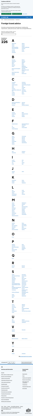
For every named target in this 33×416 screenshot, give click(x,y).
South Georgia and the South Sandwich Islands (16, 284)
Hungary (23, 152)
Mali (22, 205)
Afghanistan (14, 43)
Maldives (13, 205)
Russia (13, 267)
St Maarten (14, 289)
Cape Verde (24, 83)
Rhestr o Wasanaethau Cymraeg (15, 407)
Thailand (23, 305)
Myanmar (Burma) (15, 215)
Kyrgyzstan (24, 182)
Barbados (23, 61)
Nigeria (13, 228)
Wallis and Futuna (15, 338)
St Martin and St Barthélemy (25, 290)
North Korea (24, 228)
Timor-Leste (14, 307)
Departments (24, 374)
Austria (23, 51)
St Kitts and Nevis (25, 287)
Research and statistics (26, 379)
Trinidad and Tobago (25, 308)
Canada (13, 83)
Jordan (13, 172)
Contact (21, 406)
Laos (12, 190)
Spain (13, 286)
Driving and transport (5, 386)
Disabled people (4, 384)
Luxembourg (14, 195)
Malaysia (23, 204)
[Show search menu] (30, 17)
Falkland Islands (15, 123)
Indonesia (13, 161)
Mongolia (23, 211)
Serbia (23, 277)
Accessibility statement (15, 406)
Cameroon (23, 82)
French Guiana (24, 127)
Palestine (13, 245)
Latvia (23, 190)
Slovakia (23, 279)
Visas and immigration (5, 399)
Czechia (13, 95)
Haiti (13, 151)
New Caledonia (14, 225)
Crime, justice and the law (5, 382)
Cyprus (23, 93)
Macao (13, 202)
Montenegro (14, 213)
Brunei (23, 72)
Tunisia (13, 309)
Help (2, 406)
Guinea (13, 142)
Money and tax (3, 395)
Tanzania (13, 305)
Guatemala (24, 141)
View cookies (25, 13)
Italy (22, 163)
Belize (13, 63)
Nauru (23, 223)
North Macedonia (15, 229)
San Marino (24, 274)
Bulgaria (13, 73)
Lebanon (13, 191)
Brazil (13, 69)
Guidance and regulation (26, 377)
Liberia (13, 192)
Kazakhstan (14, 180)
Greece (13, 140)
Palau (23, 244)
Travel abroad (17, 19)
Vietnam (13, 331)
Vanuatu (13, 329)
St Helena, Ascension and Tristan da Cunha (16, 288)
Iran (22, 161)
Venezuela (23, 329)
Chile (23, 86)
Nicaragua (14, 226)
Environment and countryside (6, 391)
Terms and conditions (5, 407)
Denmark (23, 102)
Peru (12, 248)
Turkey (23, 309)
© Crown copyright (28, 413)
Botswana (23, 68)
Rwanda (23, 267)
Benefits (2, 372)
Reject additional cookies (17, 13)
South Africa (24, 282)
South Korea (24, 283)
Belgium (23, 62)
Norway (23, 229)
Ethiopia (23, 116)
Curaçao (13, 93)
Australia (13, 51)
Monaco (13, 211)
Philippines (24, 248)
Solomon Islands (25, 280)
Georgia (13, 137)
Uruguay (13, 322)
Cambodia (13, 82)
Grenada (23, 140)
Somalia (13, 282)
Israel (13, 163)
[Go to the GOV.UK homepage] (4, 17)
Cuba (23, 92)
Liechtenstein (14, 194)
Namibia (13, 223)
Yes (10, 362)
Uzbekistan (24, 322)
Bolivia (13, 66)
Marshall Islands (25, 206)
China (13, 87)
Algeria (13, 44)
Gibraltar (23, 138)
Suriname (23, 294)
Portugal (13, 250)
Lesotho (23, 191)
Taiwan (13, 304)
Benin (23, 63)
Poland (23, 249)
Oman (13, 236)
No (14, 362)
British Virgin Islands (15, 72)
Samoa (13, 274)
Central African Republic (26, 84)
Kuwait (13, 182)
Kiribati (13, 181)
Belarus (13, 62)
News (23, 375)
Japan (23, 171)
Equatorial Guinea (25, 113)
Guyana (13, 143)
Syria (13, 297)
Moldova (23, 210)
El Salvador (14, 113)
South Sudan (24, 284)
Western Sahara (24, 338)
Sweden (13, 295)
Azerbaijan (14, 52)
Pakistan (13, 244)
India (23, 160)
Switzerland (24, 295)
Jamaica (13, 171)
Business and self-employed (6, 376)
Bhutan (23, 64)
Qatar (13, 258)
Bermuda (13, 64)
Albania (23, 43)
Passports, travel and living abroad (9, 19)
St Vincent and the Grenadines (25, 293)
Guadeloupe (14, 141)
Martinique (14, 207)
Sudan (13, 294)
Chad (13, 86)
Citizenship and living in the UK (6, 380)
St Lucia (23, 288)
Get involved (24, 388)
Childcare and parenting (5, 378)
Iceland (13, 160)
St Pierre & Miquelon (15, 292)
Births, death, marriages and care (7, 374)
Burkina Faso (24, 73)
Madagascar (24, 202)
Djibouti (23, 103)
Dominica (13, 105)
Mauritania (24, 207)
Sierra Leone (24, 278)
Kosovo (23, 181)
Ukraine (13, 321)
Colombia (23, 87)
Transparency (24, 384)
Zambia (13, 353)
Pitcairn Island (14, 249)
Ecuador (13, 112)
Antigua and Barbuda (25, 47)
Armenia (13, 49)
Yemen (13, 346)
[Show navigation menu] (27, 17)
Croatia (13, 92)
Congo (23, 88)
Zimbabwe (23, 353)
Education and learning (5, 388)
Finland (23, 126)
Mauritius (13, 209)
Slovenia (13, 280)
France (13, 127)
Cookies (8, 406)
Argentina (23, 48)
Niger (23, 226)
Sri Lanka (23, 286)
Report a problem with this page (26, 362)
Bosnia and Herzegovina (16, 68)
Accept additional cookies (6, 13)
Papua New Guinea (15, 247)
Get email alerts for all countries (25, 356)
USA (12, 319)
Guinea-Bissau (24, 142)
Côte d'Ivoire (24, 91)
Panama (23, 245)
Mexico (13, 210)
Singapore (13, 279)
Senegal (13, 277)
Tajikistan (23, 304)
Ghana (13, 138)
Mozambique (24, 214)
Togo (22, 307)
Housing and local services (6, 393)
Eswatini (13, 116)
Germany (23, 137)
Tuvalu (13, 312)
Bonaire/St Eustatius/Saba (24, 67)
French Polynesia (15, 128)
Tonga (13, 308)
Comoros (13, 88)
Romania (23, 265)
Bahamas (13, 59)
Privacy (5, 406)
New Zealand (24, 225)
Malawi (13, 204)
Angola (13, 45)
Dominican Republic (25, 105)
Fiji (12, 126)
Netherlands (24, 224)
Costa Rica (24, 89)
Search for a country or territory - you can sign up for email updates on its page (8, 32)
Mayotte (23, 209)
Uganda (23, 319)
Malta (13, 206)
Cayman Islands (14, 84)
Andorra (23, 44)
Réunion (13, 265)
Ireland (23, 162)
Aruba (23, 49)
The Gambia (24, 136)
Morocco (13, 214)
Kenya (23, 180)
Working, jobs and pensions (6, 401)
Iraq (12, 162)
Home (2, 19)
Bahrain (23, 59)
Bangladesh (14, 61)
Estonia (23, 115)
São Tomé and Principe (16, 275)
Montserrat (24, 213)
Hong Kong (14, 152)
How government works (26, 386)
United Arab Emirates (25, 321)
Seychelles (14, 278)
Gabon (13, 136)
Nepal (13, 224)
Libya (23, 192)
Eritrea (13, 115)
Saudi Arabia (24, 275)
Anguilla (23, 45)
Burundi (13, 74)
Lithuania (23, 194)
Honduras (23, 151)
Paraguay (23, 247)
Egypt (23, 112)
